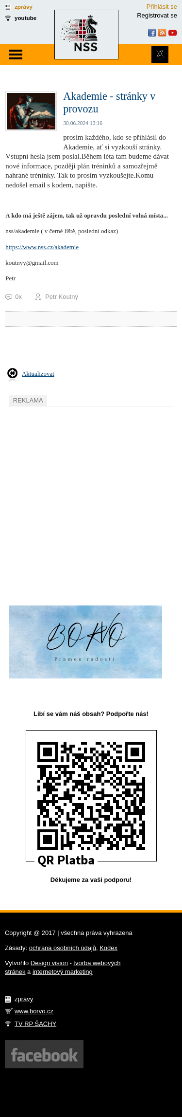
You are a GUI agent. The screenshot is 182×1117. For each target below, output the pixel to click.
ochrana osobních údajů (62, 948)
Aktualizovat (38, 373)
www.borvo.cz (34, 1011)
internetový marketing (63, 971)
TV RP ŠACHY (35, 1023)
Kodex (108, 948)
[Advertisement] (91, 500)
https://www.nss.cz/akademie (42, 247)
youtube (25, 18)
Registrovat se (157, 15)
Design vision (49, 963)
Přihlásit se (162, 6)
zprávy (24, 6)
